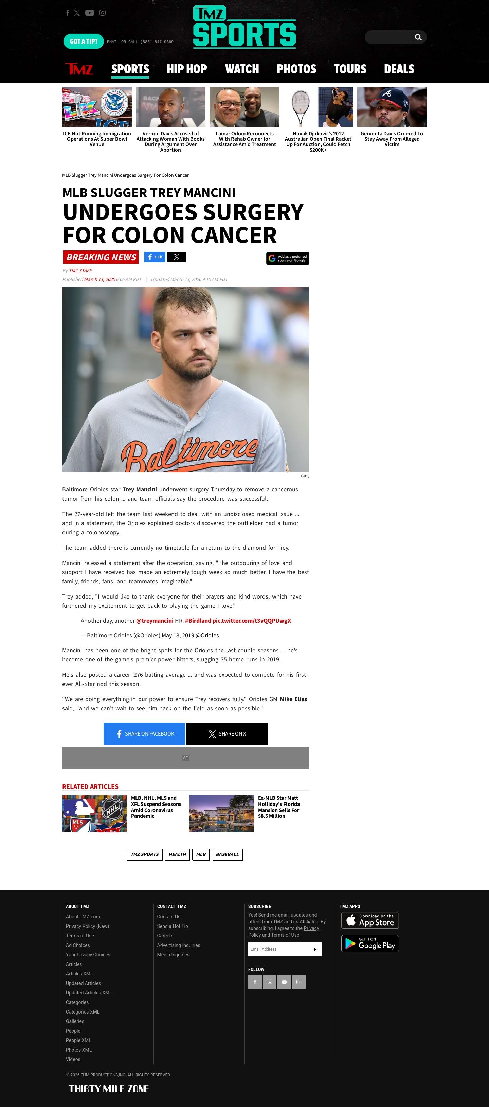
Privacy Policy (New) (87, 926)
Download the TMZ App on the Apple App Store (370, 920)
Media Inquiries (173, 954)
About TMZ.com (83, 916)
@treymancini (155, 620)
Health (177, 854)
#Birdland (198, 620)
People (73, 1031)
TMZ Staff (80, 270)
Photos (296, 70)
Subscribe (315, 949)
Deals (399, 70)
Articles (74, 964)
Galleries (75, 1021)
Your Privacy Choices (88, 954)
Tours (350, 70)
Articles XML (79, 973)
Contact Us (169, 916)
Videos (73, 1059)
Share (144, 734)
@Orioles (207, 635)
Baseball (227, 854)
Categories (77, 1002)
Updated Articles (83, 983)
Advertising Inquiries (178, 945)
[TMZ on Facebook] (67, 13)
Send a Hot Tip (172, 926)
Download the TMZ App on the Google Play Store (370, 943)
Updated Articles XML (89, 993)
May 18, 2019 (178, 635)
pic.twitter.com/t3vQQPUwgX (252, 620)
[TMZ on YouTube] (284, 982)
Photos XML (79, 1050)
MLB (200, 854)
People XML (78, 1040)
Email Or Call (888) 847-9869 (140, 42)
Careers (165, 935)
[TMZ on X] (78, 13)
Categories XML (82, 1012)
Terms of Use (80, 935)
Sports (130, 70)
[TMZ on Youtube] (90, 12)
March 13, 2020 (100, 279)
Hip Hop (187, 70)
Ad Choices (78, 945)
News (79, 69)
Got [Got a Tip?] (83, 41)
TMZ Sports (144, 854)
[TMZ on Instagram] (102, 12)
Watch (242, 70)
